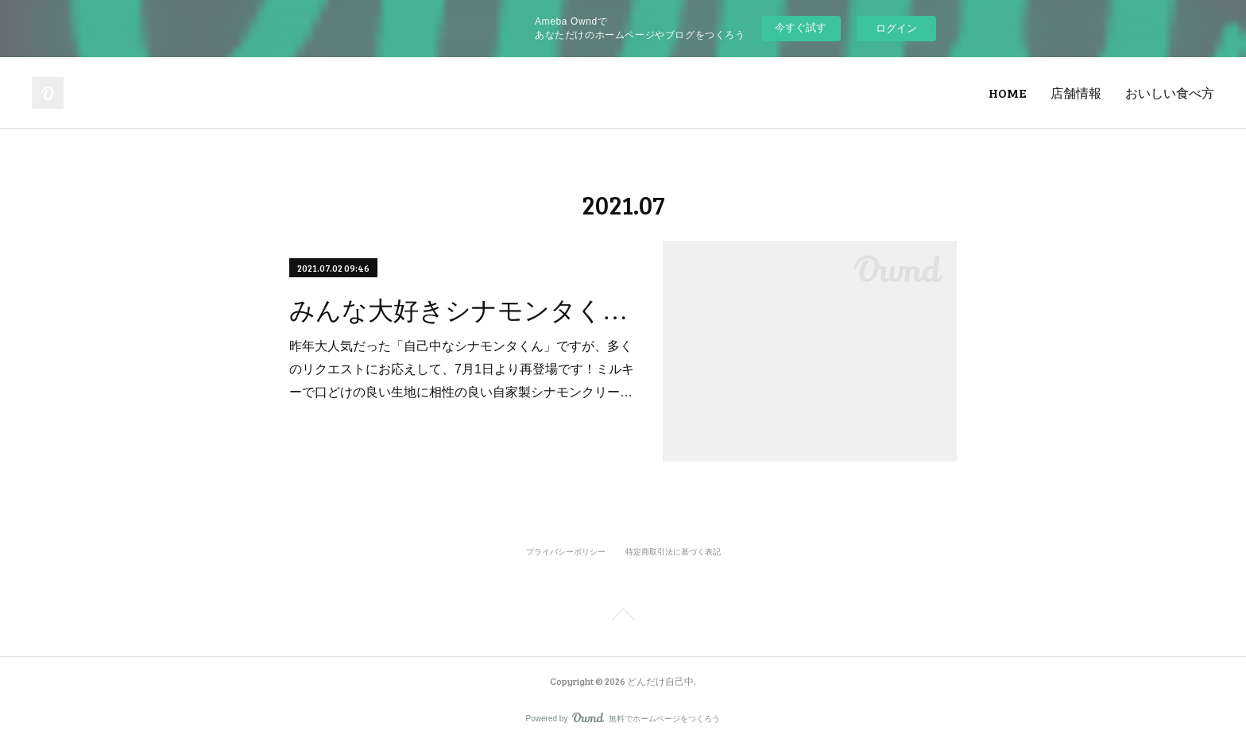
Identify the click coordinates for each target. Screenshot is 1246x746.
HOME (1008, 92)
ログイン (896, 28)
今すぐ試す (800, 27)
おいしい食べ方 (1169, 92)
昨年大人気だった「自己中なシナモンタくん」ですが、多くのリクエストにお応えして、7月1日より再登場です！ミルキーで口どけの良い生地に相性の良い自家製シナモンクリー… (461, 369)
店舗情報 (1076, 92)
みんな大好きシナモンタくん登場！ (462, 310)
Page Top (623, 617)
